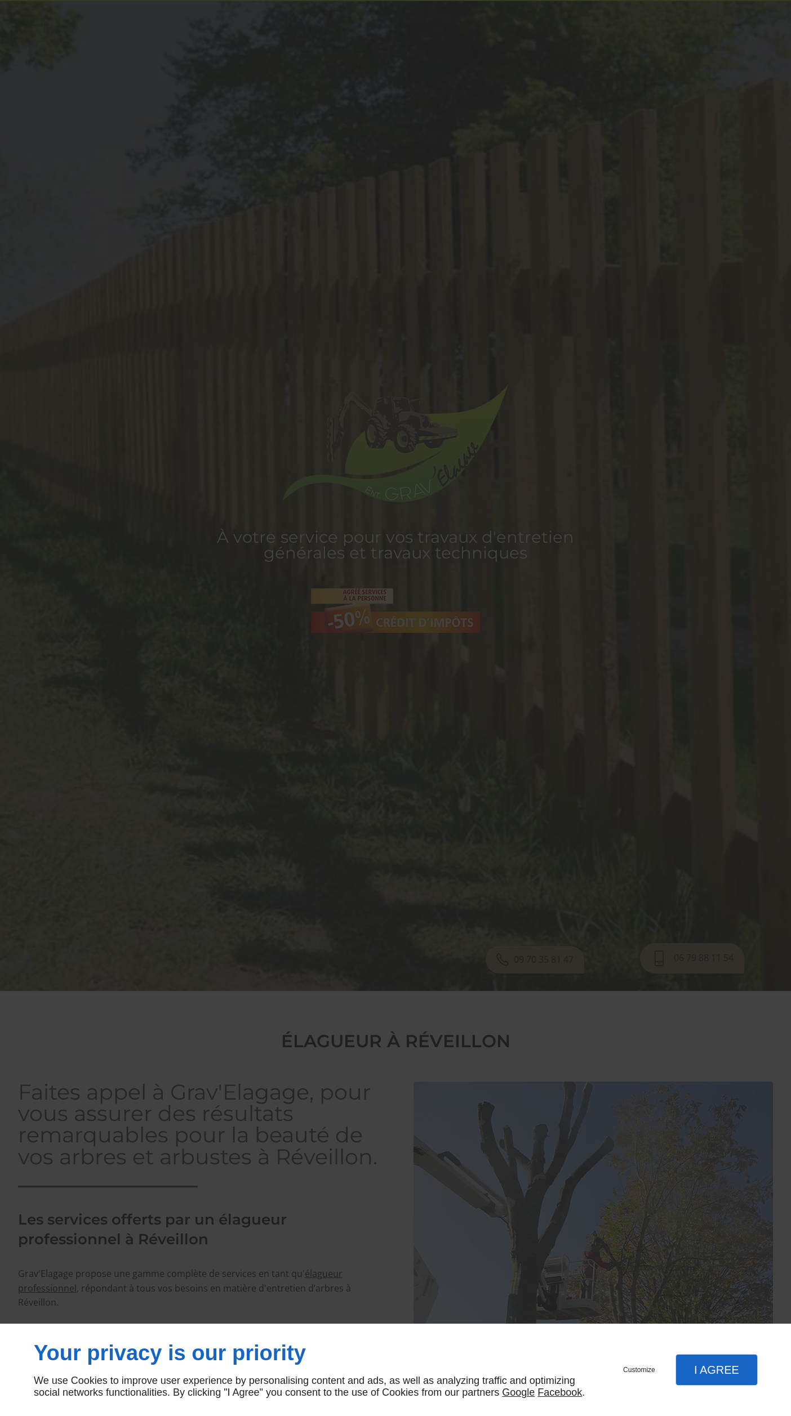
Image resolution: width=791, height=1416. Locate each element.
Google (518, 1392)
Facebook (559, 1392)
